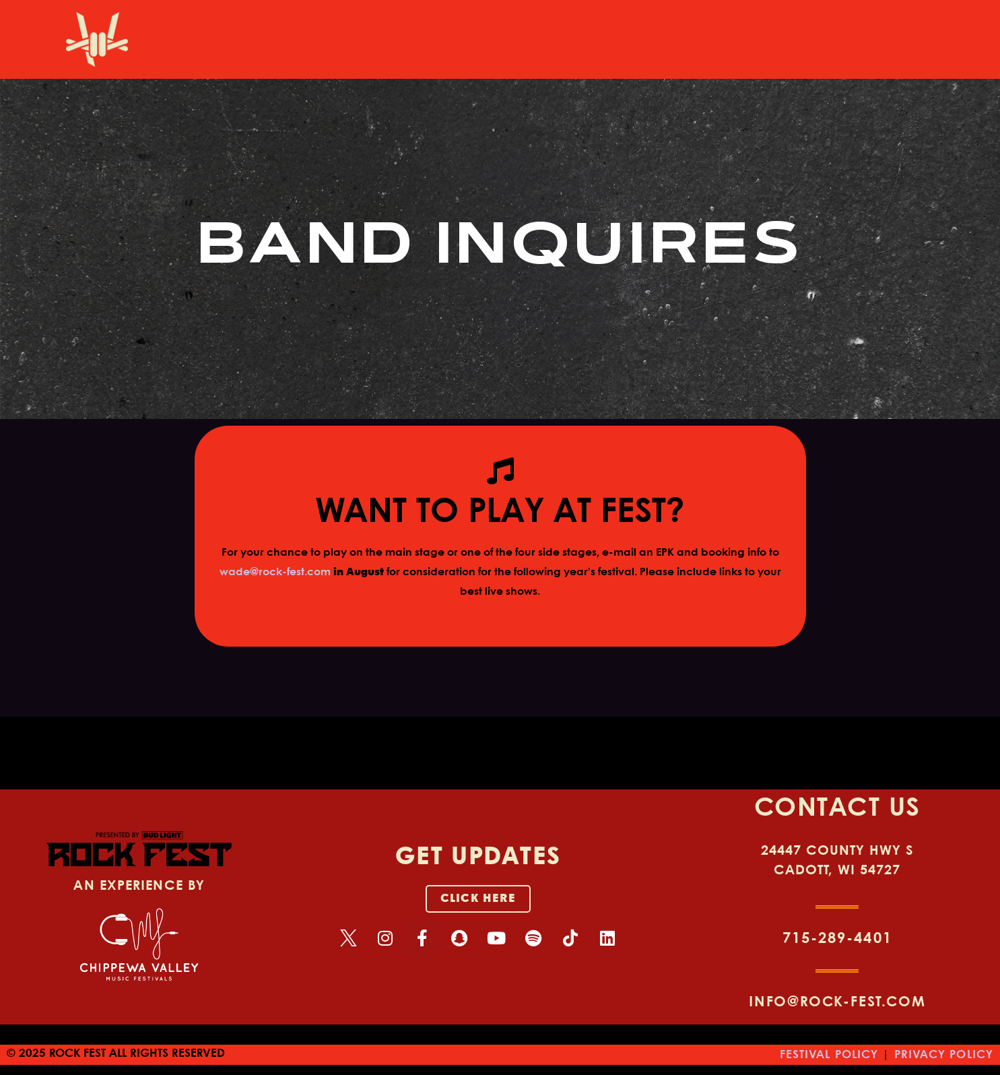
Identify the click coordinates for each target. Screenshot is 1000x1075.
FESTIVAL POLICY (829, 1055)
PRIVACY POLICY (943, 1055)
